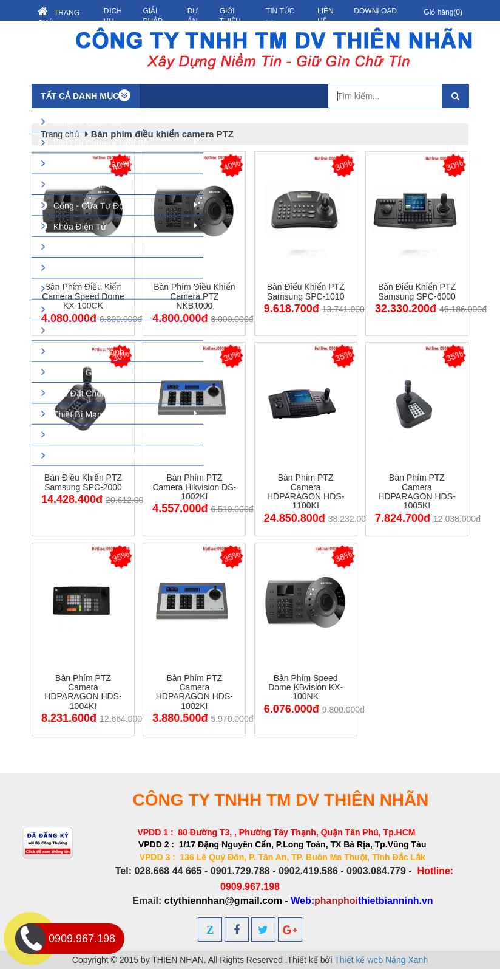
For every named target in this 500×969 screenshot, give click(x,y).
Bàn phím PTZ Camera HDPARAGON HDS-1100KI (305, 491)
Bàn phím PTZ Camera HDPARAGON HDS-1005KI (416, 491)
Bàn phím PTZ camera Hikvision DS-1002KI (194, 487)
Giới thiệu (230, 16)
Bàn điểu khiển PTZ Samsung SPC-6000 (417, 291)
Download (375, 11)
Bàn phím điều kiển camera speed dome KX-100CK (83, 296)
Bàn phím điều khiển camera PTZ (162, 134)
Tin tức (280, 17)
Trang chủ (58, 16)
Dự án (192, 16)
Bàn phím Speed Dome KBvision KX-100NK (305, 687)
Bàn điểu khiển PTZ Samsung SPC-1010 (306, 291)
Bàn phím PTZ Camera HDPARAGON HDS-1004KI (82, 692)
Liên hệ (325, 16)
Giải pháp (153, 16)
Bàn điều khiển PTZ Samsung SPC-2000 (83, 482)
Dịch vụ (113, 16)
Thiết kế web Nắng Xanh (381, 960)
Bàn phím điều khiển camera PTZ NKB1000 (194, 296)
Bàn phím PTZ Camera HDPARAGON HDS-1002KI (194, 692)
